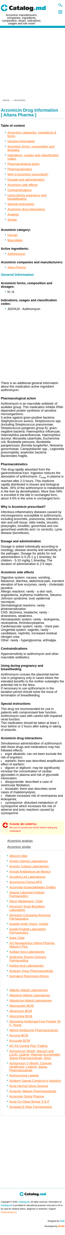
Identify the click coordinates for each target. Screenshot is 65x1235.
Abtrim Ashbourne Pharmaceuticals (33, 1030)
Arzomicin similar (19, 847)
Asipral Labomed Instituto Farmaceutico (27, 894)
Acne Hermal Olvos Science (28, 1086)
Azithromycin (16, 254)
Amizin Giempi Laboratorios (28, 861)
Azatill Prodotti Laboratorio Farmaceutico (27, 930)
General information (21, 141)
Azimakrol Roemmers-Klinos (29, 976)
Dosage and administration (26, 179)
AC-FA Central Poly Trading (28, 1046)
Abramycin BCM (20, 1011)
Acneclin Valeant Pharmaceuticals (32, 1091)
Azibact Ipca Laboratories (27, 952)
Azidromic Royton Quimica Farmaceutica (27, 958)
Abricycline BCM (20, 1016)
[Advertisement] (32, 61)
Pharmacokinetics (19, 169)
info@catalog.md (8, 1212)
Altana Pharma (16, 267)
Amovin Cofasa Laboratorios (29, 866)
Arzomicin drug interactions (26, 209)
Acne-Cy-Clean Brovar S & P (29, 1101)
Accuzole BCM (19, 1040)
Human (12, 235)
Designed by (56, 1221)
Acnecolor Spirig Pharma (26, 1096)
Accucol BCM (18, 1035)
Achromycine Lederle (24, 1075)
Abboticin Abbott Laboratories (29, 995)
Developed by (54, 1226)
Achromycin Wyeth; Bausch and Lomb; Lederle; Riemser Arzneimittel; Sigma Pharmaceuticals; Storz (34, 1054)
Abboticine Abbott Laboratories (30, 1000)
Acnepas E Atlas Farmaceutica (30, 1107)
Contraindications (19, 190)
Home (6, 100)
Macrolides (15, 240)
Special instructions (20, 204)
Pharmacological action (23, 164)
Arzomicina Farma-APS (25, 882)
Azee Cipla (16, 938)
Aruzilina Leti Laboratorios (27, 877)
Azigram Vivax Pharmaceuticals (31, 971)
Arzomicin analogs (20, 841)
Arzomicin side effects (22, 185)
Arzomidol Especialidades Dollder (32, 887)
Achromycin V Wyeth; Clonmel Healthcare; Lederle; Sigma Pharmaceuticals (30, 1067)
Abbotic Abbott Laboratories (28, 990)
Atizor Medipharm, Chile (26, 901)
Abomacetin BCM (21, 1006)
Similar (12, 219)
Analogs (13, 214)
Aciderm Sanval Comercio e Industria (35, 1081)
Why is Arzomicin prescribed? (27, 174)
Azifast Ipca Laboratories (26, 966)
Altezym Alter (18, 856)
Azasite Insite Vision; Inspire (28, 924)
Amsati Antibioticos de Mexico (30, 871)
